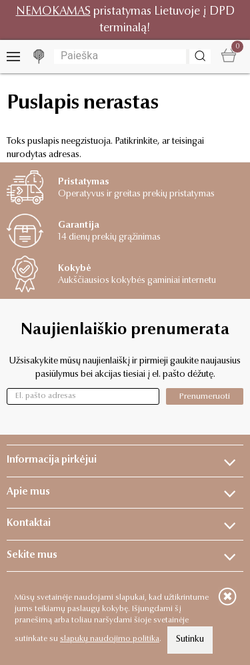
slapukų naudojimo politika (109, 639)
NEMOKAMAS (53, 11)
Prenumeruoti (204, 396)
